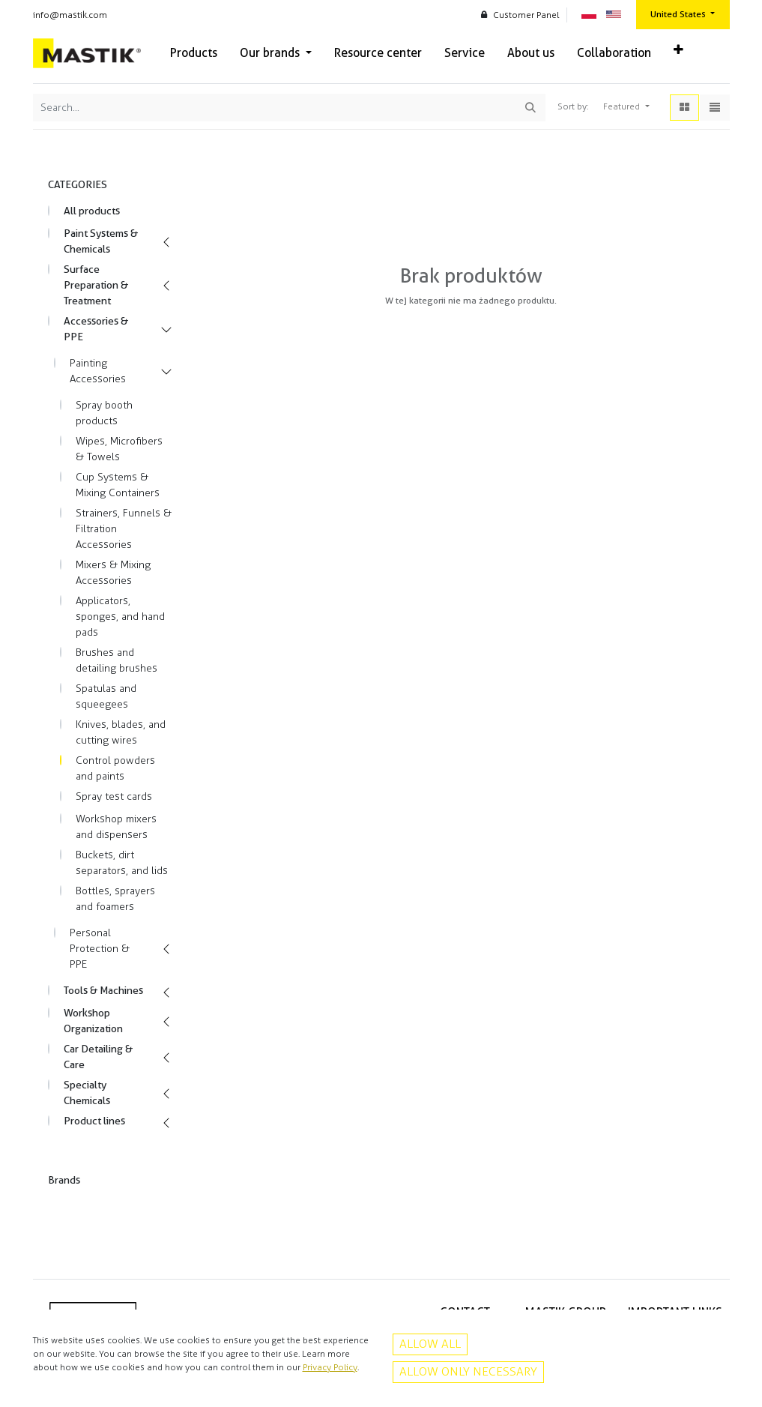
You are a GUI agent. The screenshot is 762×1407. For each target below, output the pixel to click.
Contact (705, 1350)
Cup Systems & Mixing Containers (118, 485)
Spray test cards (114, 796)
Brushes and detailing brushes (116, 660)
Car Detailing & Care (98, 1056)
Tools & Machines (103, 990)
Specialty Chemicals (87, 1092)
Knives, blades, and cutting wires (121, 732)
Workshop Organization (93, 1020)
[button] (678, 50)
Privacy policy (694, 1334)
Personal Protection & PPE (100, 949)
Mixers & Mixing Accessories (113, 572)
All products (92, 211)
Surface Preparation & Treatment (96, 285)
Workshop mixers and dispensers (116, 827)
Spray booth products (104, 413)
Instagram (469, 1382)
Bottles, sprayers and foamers (115, 899)
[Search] (530, 107)
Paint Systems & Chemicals (101, 241)
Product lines (94, 1121)
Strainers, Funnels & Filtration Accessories (124, 529)
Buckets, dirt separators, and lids (122, 863)
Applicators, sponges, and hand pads (120, 616)
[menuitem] (194, 53)
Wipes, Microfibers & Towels (119, 449)
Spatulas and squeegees (106, 696)
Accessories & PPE (96, 329)
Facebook (469, 1366)
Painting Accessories (98, 371)
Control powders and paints (115, 768)
